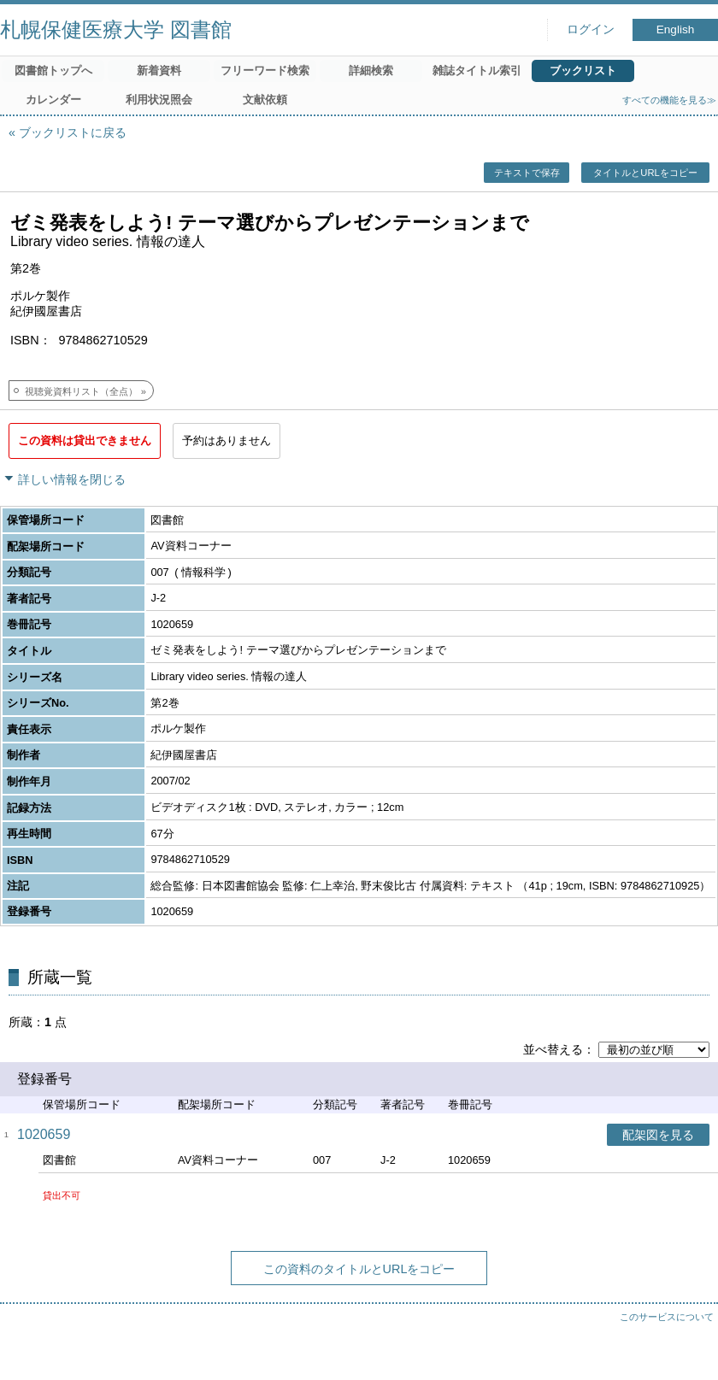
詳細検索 (371, 70)
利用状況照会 (159, 99)
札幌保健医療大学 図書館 (116, 29)
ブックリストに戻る (73, 132)
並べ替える (553, 1049)
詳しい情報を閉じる (72, 479)
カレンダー (53, 99)
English (675, 29)
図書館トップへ (53, 70)
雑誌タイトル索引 (477, 70)
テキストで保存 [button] (527, 172)
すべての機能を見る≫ (669, 100)
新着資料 (159, 70)
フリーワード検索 (265, 70)
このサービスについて (667, 1317)
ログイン (591, 29)
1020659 (43, 1134)
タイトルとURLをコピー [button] (645, 172)
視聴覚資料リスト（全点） (81, 391)
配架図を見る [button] (658, 1135)
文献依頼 (265, 99)
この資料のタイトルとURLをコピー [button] (359, 1269)
